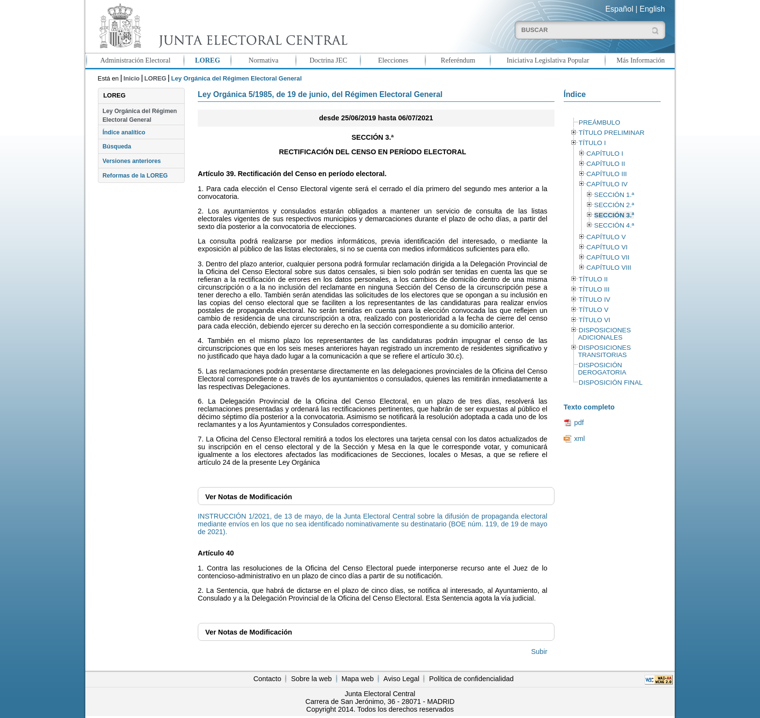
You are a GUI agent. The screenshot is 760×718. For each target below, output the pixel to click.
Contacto (267, 679)
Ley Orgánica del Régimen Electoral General (139, 115)
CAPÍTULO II (605, 163)
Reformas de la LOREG (135, 175)
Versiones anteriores (131, 161)
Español (619, 9)
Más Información (641, 60)
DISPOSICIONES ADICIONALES (604, 333)
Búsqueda (116, 146)
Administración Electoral (135, 60)
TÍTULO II (593, 279)
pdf (579, 422)
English (652, 9)
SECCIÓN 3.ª (614, 215)
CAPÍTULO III (606, 174)
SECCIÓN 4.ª (614, 225)
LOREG (207, 60)
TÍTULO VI (594, 320)
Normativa (264, 60)
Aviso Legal (401, 679)
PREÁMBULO (599, 122)
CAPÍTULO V (606, 237)
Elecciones (393, 60)
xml (579, 438)
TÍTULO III (594, 289)
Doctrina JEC (328, 60)
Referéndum (458, 60)
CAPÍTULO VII (608, 257)
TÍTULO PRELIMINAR (612, 132)
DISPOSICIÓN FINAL (611, 382)
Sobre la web (311, 679)
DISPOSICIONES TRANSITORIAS (604, 351)
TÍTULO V (593, 309)
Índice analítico (123, 132)
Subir (539, 651)
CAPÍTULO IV (607, 184)
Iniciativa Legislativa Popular (548, 60)
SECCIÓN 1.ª (614, 194)
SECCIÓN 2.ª (614, 205)
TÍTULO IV (594, 299)
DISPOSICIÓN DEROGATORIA (602, 368)
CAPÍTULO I (604, 153)
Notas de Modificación (248, 497)
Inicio (132, 78)
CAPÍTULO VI (607, 247)
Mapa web (358, 679)
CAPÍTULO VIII (609, 267)
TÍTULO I (592, 143)
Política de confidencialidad (471, 679)
